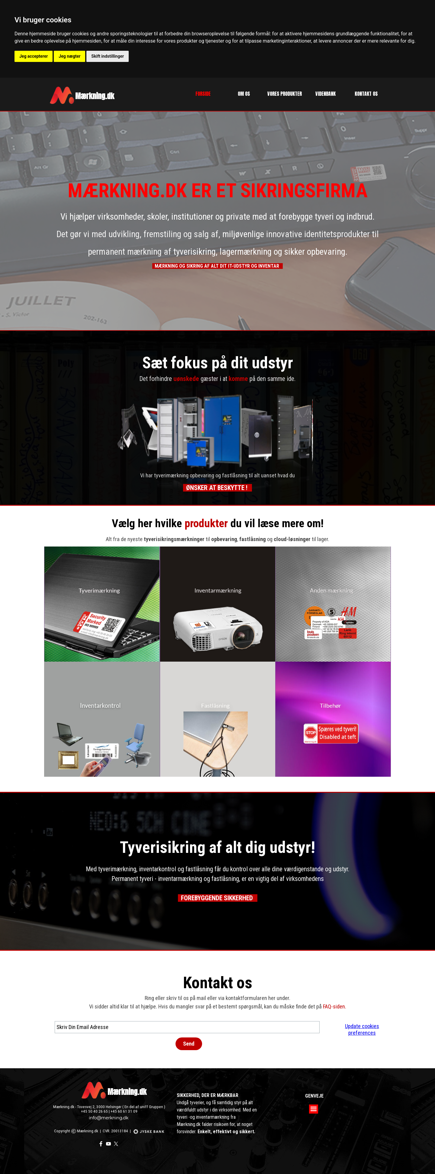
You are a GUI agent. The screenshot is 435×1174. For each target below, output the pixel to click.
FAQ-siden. (334, 1006)
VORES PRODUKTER (284, 93)
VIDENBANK (325, 93)
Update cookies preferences (362, 1029)
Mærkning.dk (127, 1091)
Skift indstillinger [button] (107, 56)
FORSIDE (203, 93)
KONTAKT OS (366, 93)
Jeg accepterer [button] (33, 56)
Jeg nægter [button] (69, 56)
